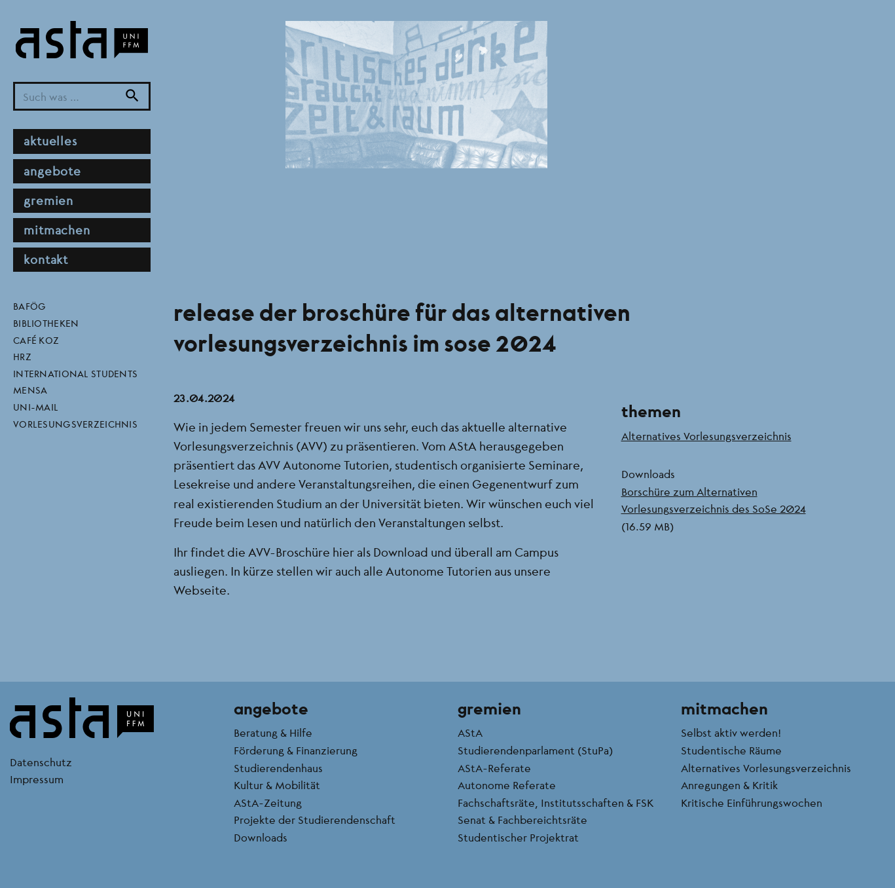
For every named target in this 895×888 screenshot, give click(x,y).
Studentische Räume (731, 750)
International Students (75, 373)
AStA (470, 732)
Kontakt (46, 259)
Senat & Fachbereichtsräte (522, 819)
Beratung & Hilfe (273, 732)
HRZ (22, 356)
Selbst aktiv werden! (731, 732)
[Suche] (132, 96)
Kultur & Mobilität (277, 785)
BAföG (29, 305)
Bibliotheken (46, 322)
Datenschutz (41, 762)
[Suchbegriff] (82, 96)
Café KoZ (36, 339)
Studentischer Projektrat (518, 837)
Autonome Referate (507, 785)
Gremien (48, 200)
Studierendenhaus (278, 768)
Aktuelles (50, 141)
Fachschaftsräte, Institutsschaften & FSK (555, 802)
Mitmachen (57, 230)
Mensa (30, 389)
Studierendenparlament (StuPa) (535, 750)
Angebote (52, 171)
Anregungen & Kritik (729, 785)
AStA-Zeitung (268, 802)
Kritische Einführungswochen (751, 802)
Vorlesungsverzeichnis (75, 423)
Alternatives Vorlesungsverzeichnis (706, 436)
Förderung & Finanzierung (295, 750)
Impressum (37, 779)
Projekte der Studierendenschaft (314, 819)
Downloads (260, 837)
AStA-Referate (494, 768)
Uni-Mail (35, 406)
